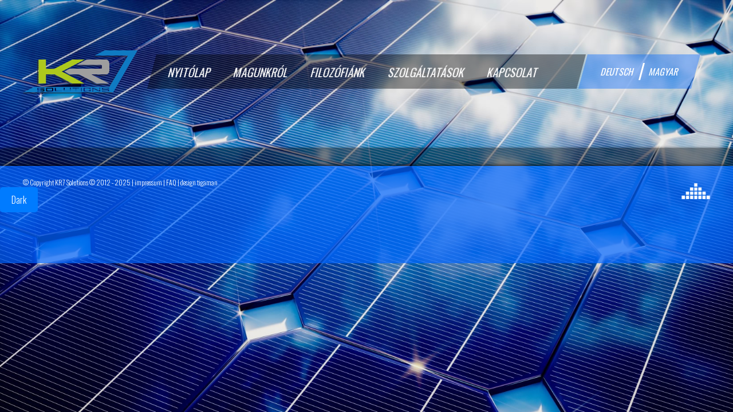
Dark (18, 200)
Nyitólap (190, 72)
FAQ (171, 182)
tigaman (207, 182)
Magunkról (261, 72)
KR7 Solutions (71, 182)
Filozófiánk (338, 72)
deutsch (618, 71)
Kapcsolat (513, 72)
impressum (148, 182)
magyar (664, 71)
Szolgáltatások (427, 72)
